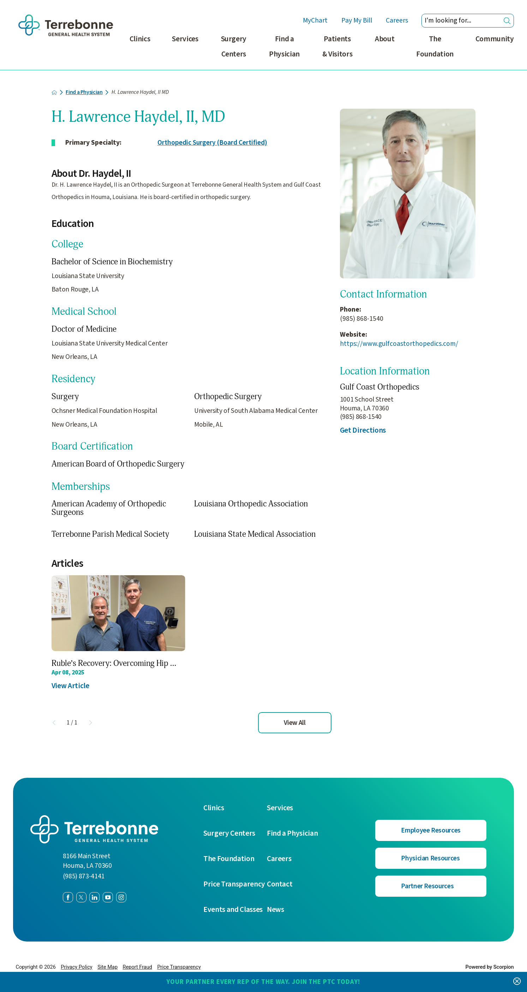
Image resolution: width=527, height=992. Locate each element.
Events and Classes (233, 909)
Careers (397, 20)
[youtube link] (108, 897)
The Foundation (435, 47)
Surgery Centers (234, 47)
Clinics (140, 39)
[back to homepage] (54, 92)
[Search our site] (467, 21)
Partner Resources (427, 886)
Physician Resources (430, 858)
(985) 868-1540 (361, 318)
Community (494, 39)
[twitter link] (81, 897)
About (384, 39)
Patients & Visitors (337, 47)
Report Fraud (137, 967)
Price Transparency (234, 884)
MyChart (315, 20)
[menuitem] (140, 51)
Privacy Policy (76, 967)
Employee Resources (431, 830)
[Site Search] (507, 20)
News (275, 909)
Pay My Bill (357, 20)
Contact (280, 884)
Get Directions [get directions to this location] (363, 430)
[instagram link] (121, 897)
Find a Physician (284, 47)
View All (294, 723)
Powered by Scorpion (489, 967)
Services (185, 39)
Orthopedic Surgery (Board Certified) (212, 143)
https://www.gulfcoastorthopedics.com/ (399, 344)
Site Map (107, 967)
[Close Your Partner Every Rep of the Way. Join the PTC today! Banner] (517, 982)
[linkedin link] (94, 897)
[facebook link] (68, 897)
